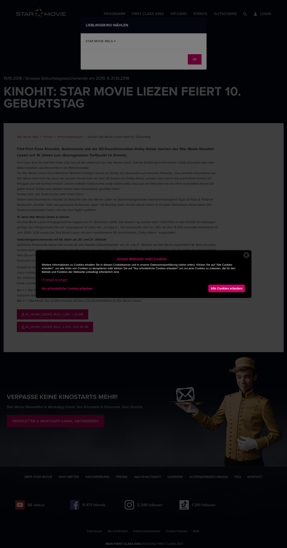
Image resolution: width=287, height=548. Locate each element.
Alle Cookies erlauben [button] (226, 288)
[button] (55, 279)
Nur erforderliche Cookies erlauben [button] (67, 288)
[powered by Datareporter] (246, 258)
